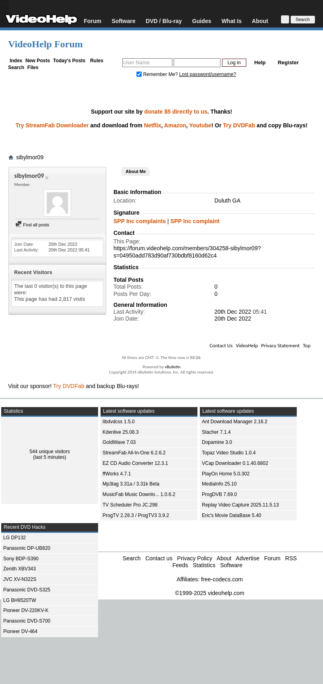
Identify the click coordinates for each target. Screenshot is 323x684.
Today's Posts (69, 60)
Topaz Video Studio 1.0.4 (229, 453)
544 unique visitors (49, 451)
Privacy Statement (280, 345)
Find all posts (32, 224)
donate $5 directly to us (175, 111)
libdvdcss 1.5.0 (118, 421)
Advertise (247, 558)
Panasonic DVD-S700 (26, 621)
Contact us (158, 558)
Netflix (153, 125)
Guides (201, 21)
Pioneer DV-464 (20, 631)
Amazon (175, 125)
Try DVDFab (239, 125)
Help (260, 62)
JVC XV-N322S (19, 579)
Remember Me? (157, 74)
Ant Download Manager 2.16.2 (234, 421)
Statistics (204, 565)
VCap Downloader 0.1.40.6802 (235, 463)
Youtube (200, 125)
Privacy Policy (194, 558)
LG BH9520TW (19, 600)
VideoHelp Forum (45, 44)
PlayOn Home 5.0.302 (226, 474)
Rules (96, 60)
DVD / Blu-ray (164, 21)
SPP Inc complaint (195, 221)
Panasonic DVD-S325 (26, 590)
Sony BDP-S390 (20, 559)
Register (288, 62)
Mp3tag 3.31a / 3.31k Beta (131, 484)
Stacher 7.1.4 (216, 432)
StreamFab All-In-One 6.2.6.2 (134, 453)
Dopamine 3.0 (217, 442)
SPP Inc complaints (139, 221)
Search (16, 67)
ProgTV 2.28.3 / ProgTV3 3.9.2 (136, 515)
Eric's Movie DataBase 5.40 (231, 515)
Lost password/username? (207, 74)
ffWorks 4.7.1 (117, 474)
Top (306, 345)
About (260, 21)
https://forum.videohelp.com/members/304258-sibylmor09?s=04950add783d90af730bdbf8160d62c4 (187, 251)
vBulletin (172, 366)
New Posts (37, 60)
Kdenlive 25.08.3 (120, 432)
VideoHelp (247, 345)
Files (32, 67)
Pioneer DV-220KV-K (25, 610)
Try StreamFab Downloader (51, 125)
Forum (92, 21)
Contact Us (221, 345)
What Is (232, 21)
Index (16, 60)
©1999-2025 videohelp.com (209, 593)
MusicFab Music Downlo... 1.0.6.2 (139, 494)
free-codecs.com (222, 579)
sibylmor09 (30, 157)
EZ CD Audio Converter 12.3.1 (135, 463)
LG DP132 (14, 537)
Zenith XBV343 (19, 569)
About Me (136, 171)
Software (123, 21)
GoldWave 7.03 (119, 442)
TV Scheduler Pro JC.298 (130, 505)
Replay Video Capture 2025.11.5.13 (240, 505)
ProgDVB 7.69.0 (219, 494)
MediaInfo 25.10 (219, 484)
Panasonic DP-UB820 (26, 548)
